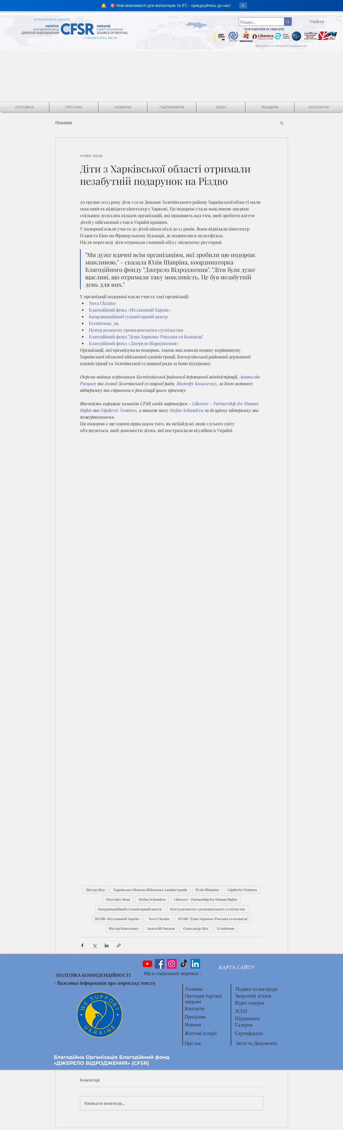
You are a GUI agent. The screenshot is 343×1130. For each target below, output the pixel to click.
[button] (281, 123)
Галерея (243, 1025)
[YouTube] (147, 964)
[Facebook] (159, 964)
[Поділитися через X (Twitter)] (94, 945)
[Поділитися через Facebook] (82, 945)
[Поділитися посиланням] (118, 945)
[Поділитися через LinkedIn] (106, 945)
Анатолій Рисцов (161, 928)
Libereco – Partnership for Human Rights (205, 899)
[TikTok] (184, 964)
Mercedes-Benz (118, 899)
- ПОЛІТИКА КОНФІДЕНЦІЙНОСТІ (92, 975)
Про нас (193, 1043)
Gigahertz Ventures (242, 889)
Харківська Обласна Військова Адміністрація (150, 889)
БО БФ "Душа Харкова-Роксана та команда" (213, 918)
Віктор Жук (95, 889)
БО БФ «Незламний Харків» (117, 918)
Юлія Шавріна (207, 889)
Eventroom (225, 928)
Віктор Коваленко (123, 928)
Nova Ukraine (159, 918)
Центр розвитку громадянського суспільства (207, 909)
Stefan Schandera (152, 899)
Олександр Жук (196, 928)
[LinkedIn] (195, 964)
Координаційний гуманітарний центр (129, 909)
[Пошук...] (257, 22)
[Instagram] (172, 964)
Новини (63, 122)
